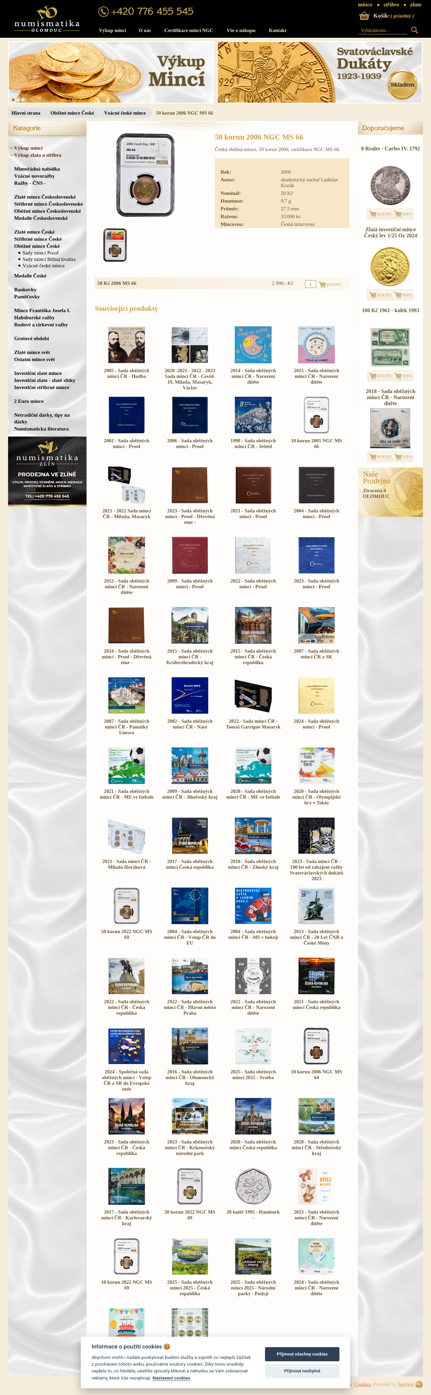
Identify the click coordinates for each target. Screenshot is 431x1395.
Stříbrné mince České (38, 239)
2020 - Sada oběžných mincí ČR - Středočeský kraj (316, 1147)
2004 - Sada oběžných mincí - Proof (316, 513)
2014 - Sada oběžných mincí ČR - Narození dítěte (253, 376)
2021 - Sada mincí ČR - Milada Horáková (126, 864)
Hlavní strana (25, 113)
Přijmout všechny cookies (302, 1354)
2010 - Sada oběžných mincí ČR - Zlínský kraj (253, 864)
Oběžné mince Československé (47, 211)
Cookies (362, 1384)
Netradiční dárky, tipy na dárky (42, 418)
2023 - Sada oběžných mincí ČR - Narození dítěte (316, 1217)
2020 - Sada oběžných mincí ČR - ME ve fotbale (253, 794)
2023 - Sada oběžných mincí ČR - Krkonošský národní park (190, 1147)
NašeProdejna (376, 477)
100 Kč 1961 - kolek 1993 (390, 310)
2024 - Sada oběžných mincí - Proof (316, 724)
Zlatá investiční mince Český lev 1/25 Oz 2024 (390, 232)
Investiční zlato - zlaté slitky (44, 380)
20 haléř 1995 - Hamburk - (253, 1214)
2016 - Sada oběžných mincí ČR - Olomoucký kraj (190, 1077)
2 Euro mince (28, 401)
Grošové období (31, 338)
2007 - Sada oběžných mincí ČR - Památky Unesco (127, 726)
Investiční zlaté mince (38, 373)
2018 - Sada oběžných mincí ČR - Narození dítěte (390, 397)
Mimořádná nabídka (37, 169)
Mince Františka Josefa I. (42, 310)
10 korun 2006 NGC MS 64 (316, 1074)
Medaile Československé (41, 218)
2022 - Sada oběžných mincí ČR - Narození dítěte (253, 1007)
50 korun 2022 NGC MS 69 (126, 934)
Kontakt (278, 30)
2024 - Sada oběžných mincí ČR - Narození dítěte (316, 1287)
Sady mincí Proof (41, 253)
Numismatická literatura (41, 429)
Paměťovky (27, 296)
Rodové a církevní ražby (41, 324)
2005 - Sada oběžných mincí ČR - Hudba (127, 373)
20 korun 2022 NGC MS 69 (189, 1214)
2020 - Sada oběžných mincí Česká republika (253, 1144)
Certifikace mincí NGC (188, 30)
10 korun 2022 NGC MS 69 (126, 1284)
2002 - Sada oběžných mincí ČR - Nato (190, 724)
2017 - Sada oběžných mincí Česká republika (189, 864)
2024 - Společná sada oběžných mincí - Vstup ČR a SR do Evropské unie (127, 1080)
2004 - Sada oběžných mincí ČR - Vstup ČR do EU (190, 937)
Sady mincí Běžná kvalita (49, 259)
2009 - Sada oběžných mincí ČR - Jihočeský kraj (190, 794)
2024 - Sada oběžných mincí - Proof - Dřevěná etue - (126, 656)
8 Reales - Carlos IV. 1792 (390, 148)
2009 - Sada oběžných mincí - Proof (190, 583)
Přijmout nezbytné (302, 1370)
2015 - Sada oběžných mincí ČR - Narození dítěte (316, 376)
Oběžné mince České (72, 113)
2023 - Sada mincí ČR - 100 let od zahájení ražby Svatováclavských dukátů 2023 (316, 870)
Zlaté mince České (34, 232)
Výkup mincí (112, 30)
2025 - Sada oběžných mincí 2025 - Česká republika (190, 1287)
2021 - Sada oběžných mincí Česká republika (316, 1004)
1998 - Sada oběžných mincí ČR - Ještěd (253, 443)
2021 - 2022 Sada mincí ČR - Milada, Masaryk (126, 513)
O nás (145, 30)
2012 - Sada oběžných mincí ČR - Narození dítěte (127, 586)
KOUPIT (384, 214)
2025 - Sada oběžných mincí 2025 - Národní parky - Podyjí (253, 1287)
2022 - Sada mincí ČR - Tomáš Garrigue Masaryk (253, 724)
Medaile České (30, 275)
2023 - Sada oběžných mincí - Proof (316, 583)
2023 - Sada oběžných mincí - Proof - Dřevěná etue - (189, 516)
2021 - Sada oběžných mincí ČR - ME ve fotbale (127, 794)
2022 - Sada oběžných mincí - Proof (253, 583)
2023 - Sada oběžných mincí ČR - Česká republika (127, 1147)
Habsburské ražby (34, 317)
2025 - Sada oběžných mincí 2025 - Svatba (253, 1074)
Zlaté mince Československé (45, 197)
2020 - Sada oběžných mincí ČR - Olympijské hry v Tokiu (316, 797)
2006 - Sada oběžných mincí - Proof (190, 443)
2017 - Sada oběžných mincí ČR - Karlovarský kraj (126, 1217)
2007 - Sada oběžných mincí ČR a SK (316, 653)
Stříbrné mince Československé (48, 204)
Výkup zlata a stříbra (37, 155)
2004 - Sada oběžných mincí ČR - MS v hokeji (253, 934)
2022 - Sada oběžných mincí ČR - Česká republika (127, 1007)
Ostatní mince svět (34, 359)
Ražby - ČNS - (30, 183)
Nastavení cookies (171, 1378)
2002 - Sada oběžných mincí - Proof (127, 443)
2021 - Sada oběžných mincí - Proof (253, 513)
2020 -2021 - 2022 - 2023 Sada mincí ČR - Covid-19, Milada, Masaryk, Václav (190, 379)
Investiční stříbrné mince (41, 387)
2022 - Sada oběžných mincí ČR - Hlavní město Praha (190, 1007)
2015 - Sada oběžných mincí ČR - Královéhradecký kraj (189, 656)
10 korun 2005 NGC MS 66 (316, 443)
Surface (406, 1384)
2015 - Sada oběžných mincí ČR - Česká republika (253, 656)
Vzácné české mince (125, 113)
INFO (407, 214)
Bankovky (25, 289)
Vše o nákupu (241, 30)
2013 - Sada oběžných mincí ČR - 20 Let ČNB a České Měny (316, 937)
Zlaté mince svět (32, 352)
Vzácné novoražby (34, 176)
